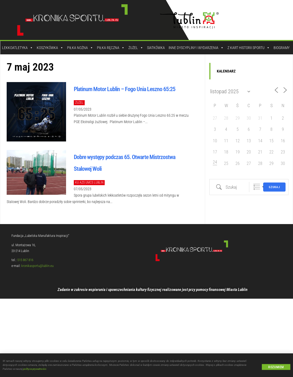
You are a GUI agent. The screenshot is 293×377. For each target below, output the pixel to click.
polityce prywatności (34, 371)
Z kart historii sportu (248, 48)
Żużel (135, 48)
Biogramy (282, 48)
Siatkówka (156, 48)
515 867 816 (25, 260)
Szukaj (274, 187)
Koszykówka (50, 48)
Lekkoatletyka (17, 48)
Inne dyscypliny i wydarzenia (196, 48)
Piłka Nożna (80, 48)
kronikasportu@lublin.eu (37, 266)
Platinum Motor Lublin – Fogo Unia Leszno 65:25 (124, 89)
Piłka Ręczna (111, 48)
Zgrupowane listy (256, 187)
